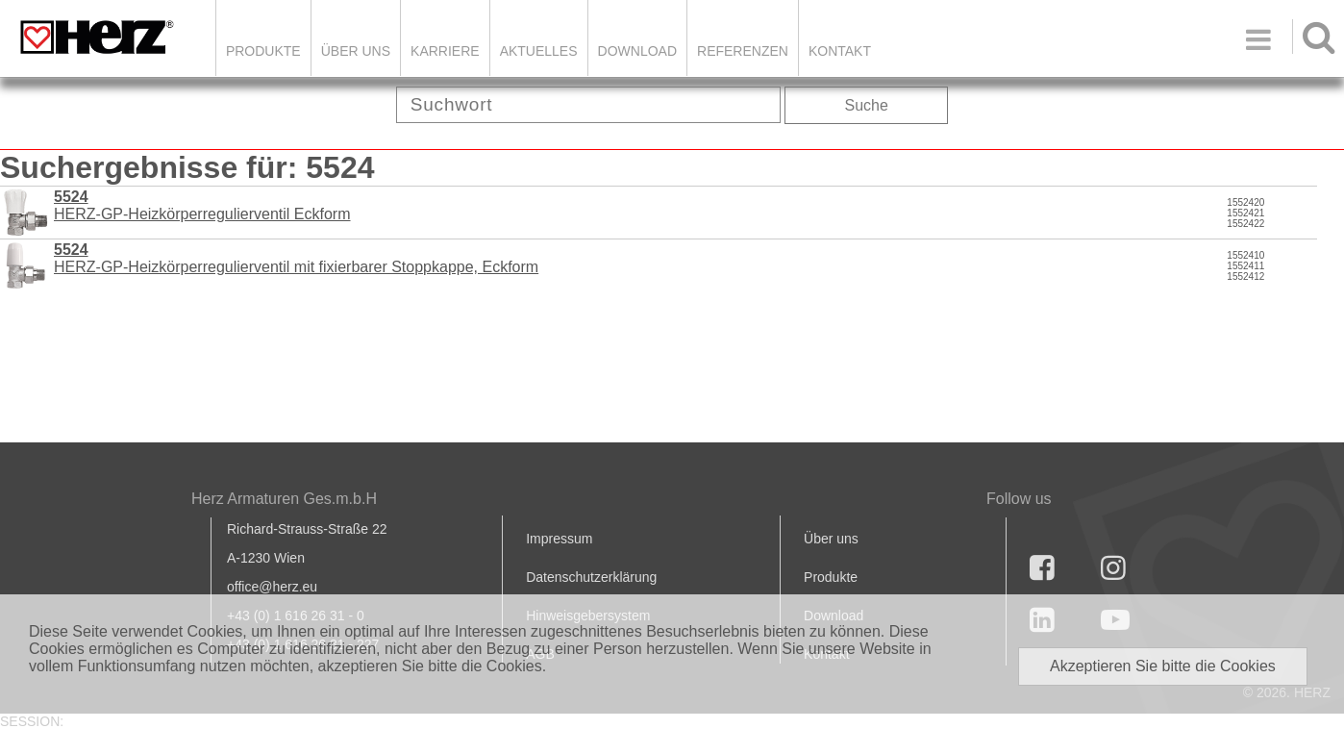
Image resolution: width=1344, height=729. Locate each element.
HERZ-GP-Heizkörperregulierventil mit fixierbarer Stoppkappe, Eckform (296, 258)
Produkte (263, 51)
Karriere (445, 51)
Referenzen (742, 51)
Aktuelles (539, 51)
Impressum (559, 538)
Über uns (831, 538)
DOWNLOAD (637, 51)
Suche (866, 105)
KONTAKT (840, 51)
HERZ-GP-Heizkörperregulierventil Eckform (202, 205)
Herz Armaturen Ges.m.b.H (284, 498)
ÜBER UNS (355, 51)
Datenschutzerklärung (591, 577)
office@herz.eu (272, 586)
